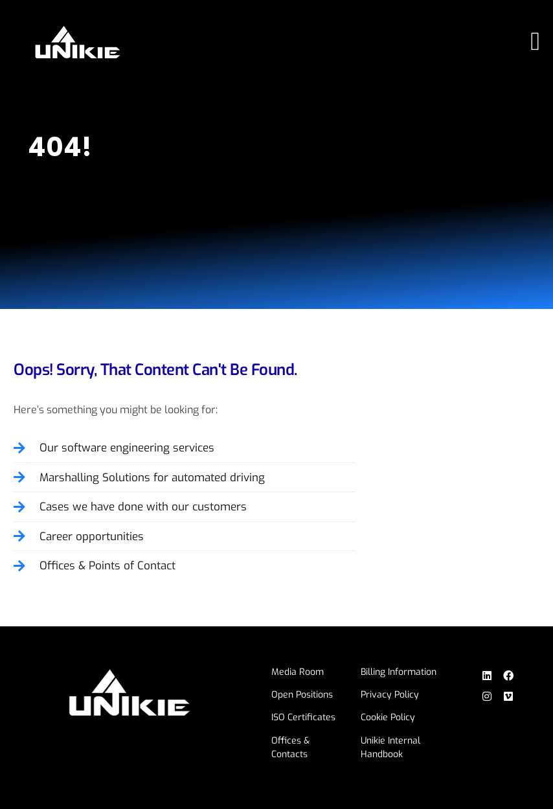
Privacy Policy (390, 695)
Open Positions (302, 695)
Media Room (297, 672)
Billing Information (398, 672)
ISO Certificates (303, 717)
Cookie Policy (388, 717)
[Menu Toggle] (535, 41)
